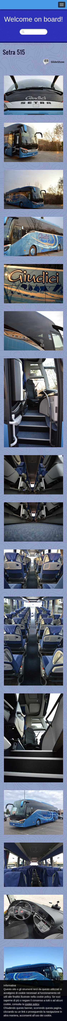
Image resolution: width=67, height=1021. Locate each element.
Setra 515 (33, 44)
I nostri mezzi (18, 44)
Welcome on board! (33, 19)
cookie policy (32, 1004)
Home (6, 44)
